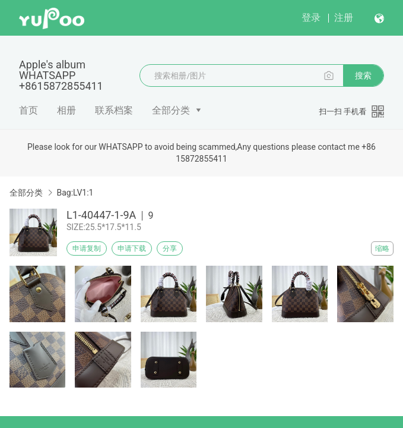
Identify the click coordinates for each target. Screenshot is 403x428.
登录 (311, 17)
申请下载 (132, 248)
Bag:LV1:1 (74, 192)
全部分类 (171, 110)
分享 (170, 248)
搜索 (363, 75)
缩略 (382, 248)
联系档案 (114, 110)
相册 (66, 110)
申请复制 (86, 248)
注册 (343, 17)
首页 (28, 110)
